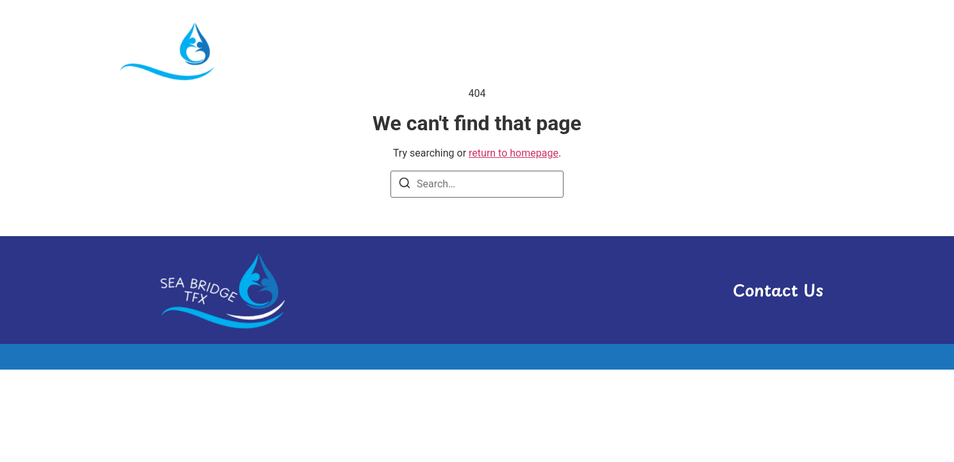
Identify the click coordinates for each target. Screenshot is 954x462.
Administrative (510, 50)
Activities (415, 50)
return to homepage (513, 153)
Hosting (600, 50)
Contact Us (778, 290)
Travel (805, 50)
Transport (733, 50)
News (663, 50)
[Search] (404, 185)
